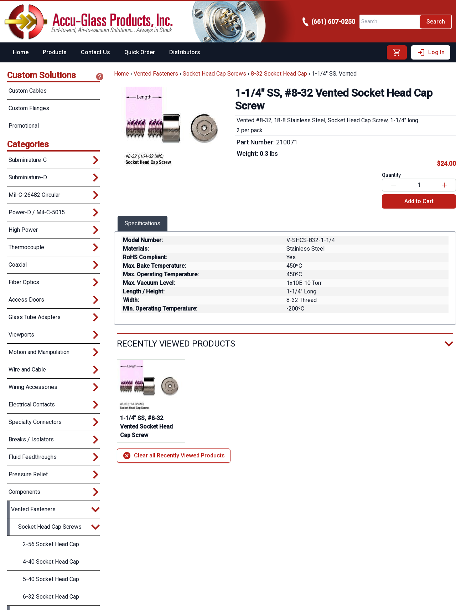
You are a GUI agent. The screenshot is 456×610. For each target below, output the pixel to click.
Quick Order (139, 52)
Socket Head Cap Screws (214, 73)
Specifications (142, 223)
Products (55, 52)
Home (20, 52)
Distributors (184, 52)
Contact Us (95, 52)
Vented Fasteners (156, 73)
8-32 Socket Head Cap (279, 73)
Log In (431, 52)
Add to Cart (419, 201)
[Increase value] (444, 185)
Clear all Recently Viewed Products (174, 455)
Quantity (391, 175)
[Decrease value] (393, 185)
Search (435, 21)
